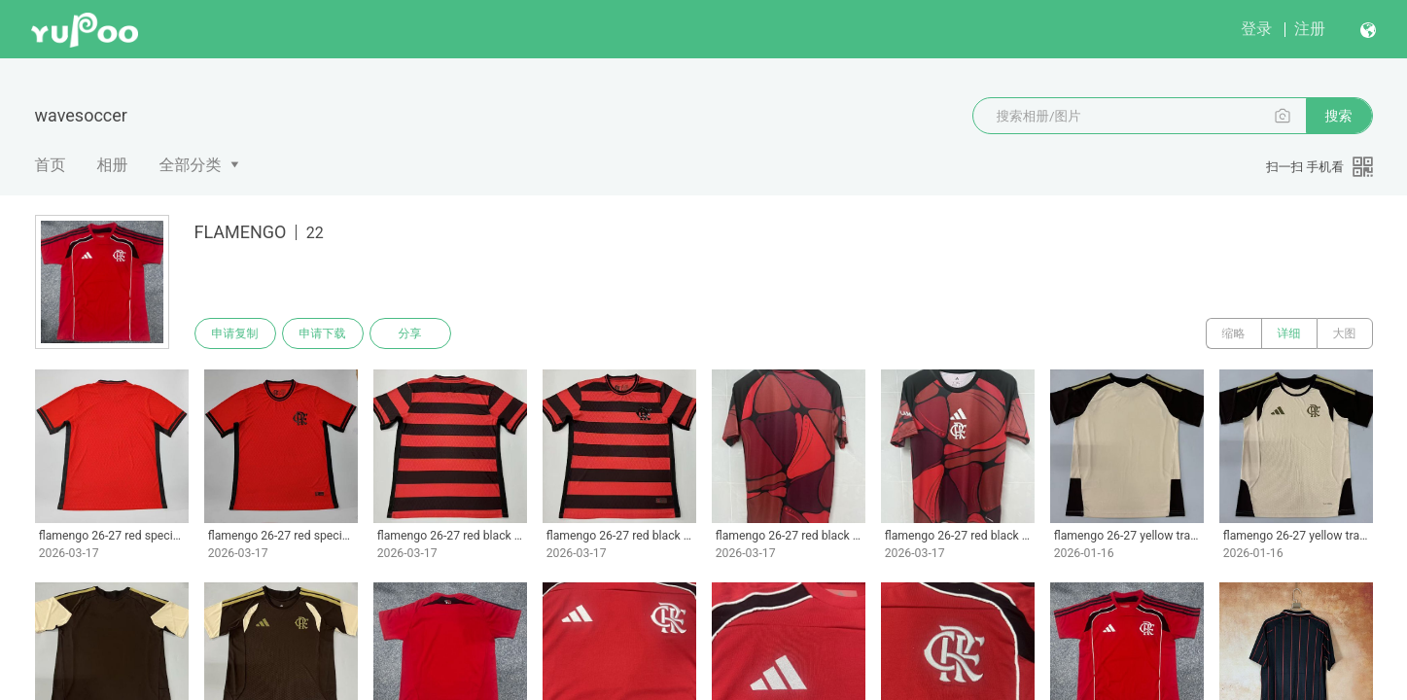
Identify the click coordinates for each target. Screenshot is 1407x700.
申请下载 (322, 333)
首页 (50, 165)
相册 (112, 165)
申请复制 (235, 333)
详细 (1289, 333)
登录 (1256, 28)
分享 (410, 333)
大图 (1344, 333)
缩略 (1234, 333)
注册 (1309, 28)
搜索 (1339, 115)
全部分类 (190, 165)
